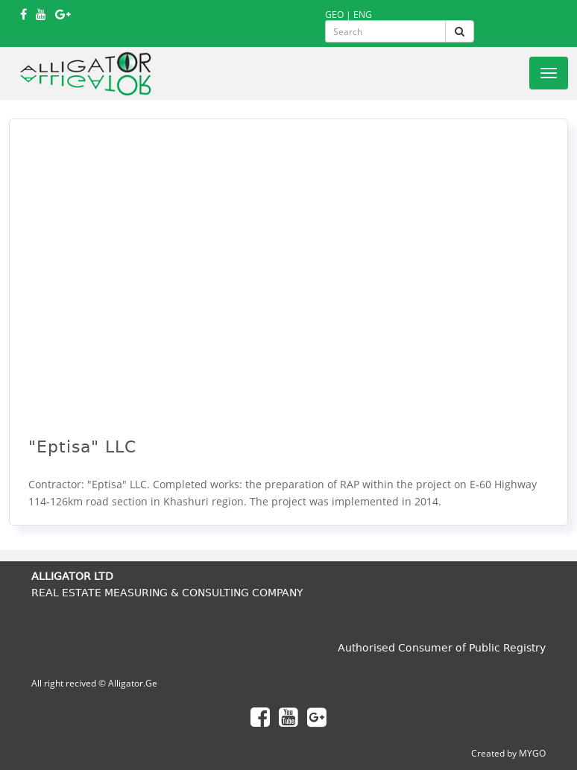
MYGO (532, 753)
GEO (334, 14)
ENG (362, 14)
